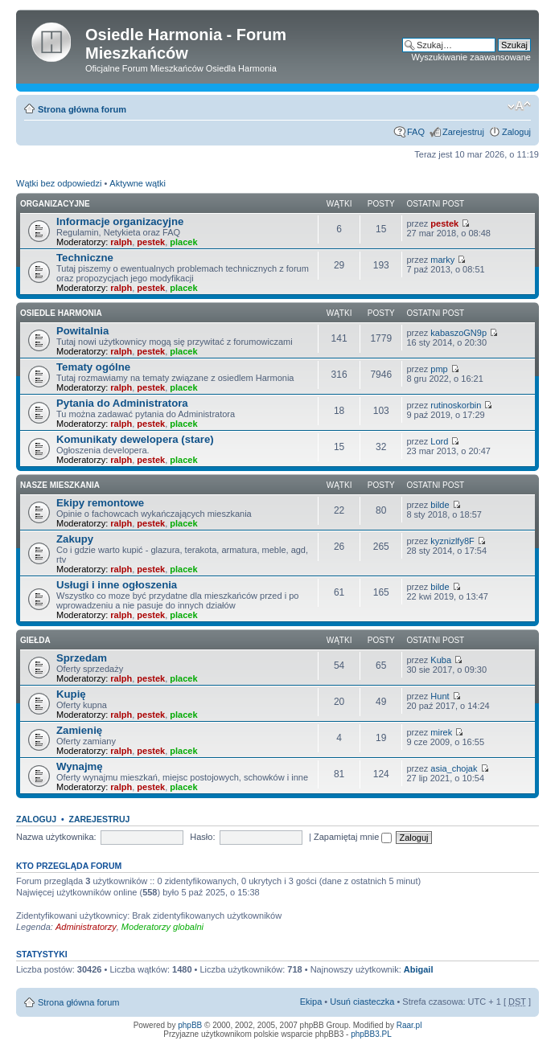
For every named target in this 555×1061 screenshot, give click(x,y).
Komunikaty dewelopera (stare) (135, 439)
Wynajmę (79, 766)
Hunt (439, 696)
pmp (438, 369)
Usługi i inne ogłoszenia (116, 585)
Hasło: (202, 837)
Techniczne (84, 258)
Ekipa (311, 1001)
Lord (439, 441)
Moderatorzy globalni (162, 927)
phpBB (190, 1025)
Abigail (419, 969)
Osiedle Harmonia (61, 313)
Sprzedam (81, 658)
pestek (151, 242)
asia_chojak (453, 768)
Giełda (35, 640)
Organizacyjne (55, 203)
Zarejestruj (463, 132)
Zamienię (79, 730)
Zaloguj (516, 132)
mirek (441, 732)
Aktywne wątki (137, 183)
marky (442, 259)
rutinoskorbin (455, 405)
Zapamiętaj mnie (353, 837)
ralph (121, 242)
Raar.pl (409, 1025)
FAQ (416, 132)
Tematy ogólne (93, 367)
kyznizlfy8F (452, 541)
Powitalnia (82, 331)
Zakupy (74, 539)
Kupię (71, 694)
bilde (439, 505)
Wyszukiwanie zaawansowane (471, 57)
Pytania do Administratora (122, 403)
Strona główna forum (82, 109)
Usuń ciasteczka (362, 1001)
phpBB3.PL (371, 1034)
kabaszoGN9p (458, 333)
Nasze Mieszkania (60, 485)
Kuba (440, 660)
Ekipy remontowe (100, 503)
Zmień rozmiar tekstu (519, 106)
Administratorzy (86, 927)
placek (183, 242)
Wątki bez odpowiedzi (58, 183)
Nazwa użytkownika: (56, 837)
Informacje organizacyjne (119, 221)
